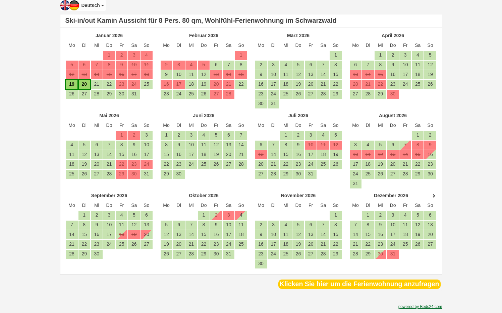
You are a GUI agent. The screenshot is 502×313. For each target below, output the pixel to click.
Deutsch (92, 5)
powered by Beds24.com (420, 306)
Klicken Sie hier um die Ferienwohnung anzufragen (359, 284)
